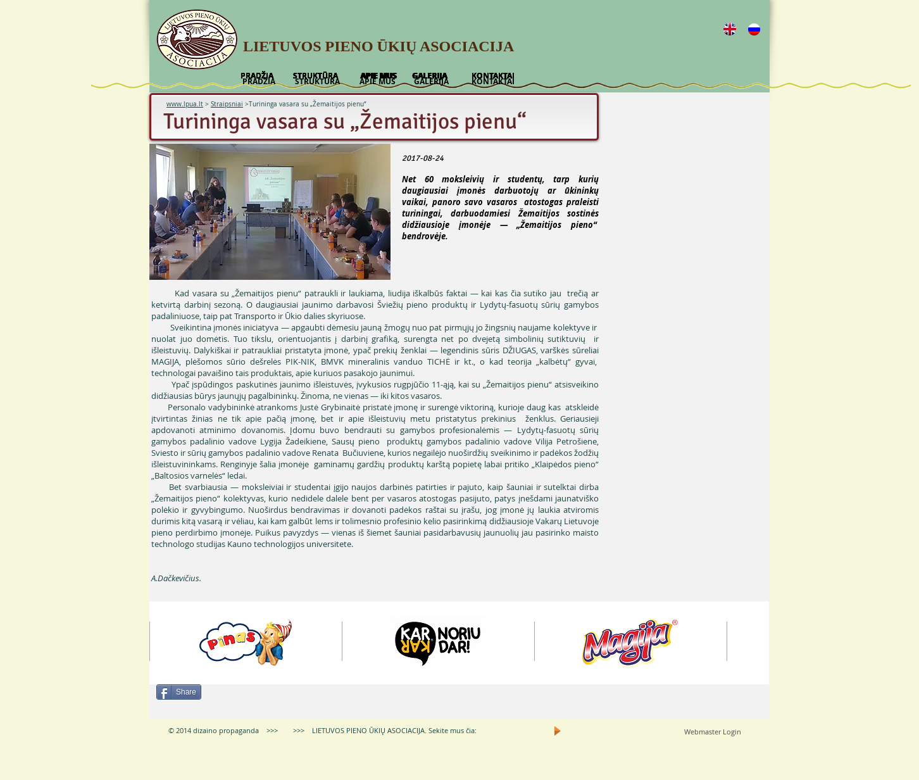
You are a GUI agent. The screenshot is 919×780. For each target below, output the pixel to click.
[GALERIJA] (431, 81)
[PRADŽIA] (258, 81)
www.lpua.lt (184, 104)
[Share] (178, 692)
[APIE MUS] (377, 81)
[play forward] (753, 642)
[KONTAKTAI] (493, 81)
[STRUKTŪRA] (317, 81)
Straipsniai (227, 104)
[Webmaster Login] (712, 732)
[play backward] (165, 642)
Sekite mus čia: (452, 730)
